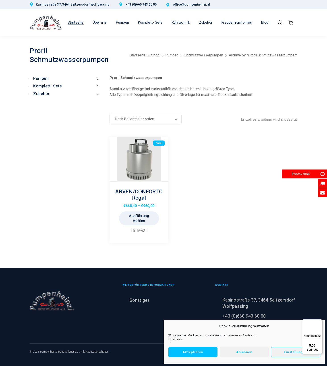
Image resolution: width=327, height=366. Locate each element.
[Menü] (320, 322)
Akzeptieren (193, 352)
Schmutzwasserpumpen (203, 55)
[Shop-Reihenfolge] (146, 119)
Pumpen (172, 55)
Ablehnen (244, 352)
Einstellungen (295, 352)
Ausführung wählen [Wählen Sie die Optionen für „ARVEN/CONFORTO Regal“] (139, 218)
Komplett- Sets (67, 86)
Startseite (138, 55)
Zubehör (67, 94)
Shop (155, 55)
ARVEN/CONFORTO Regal (139, 195)
